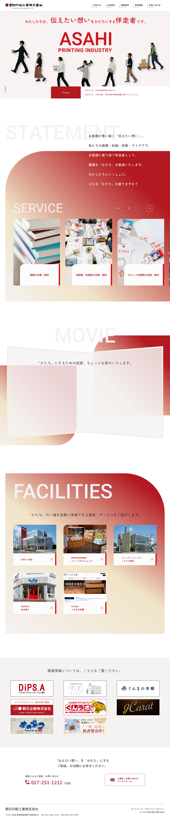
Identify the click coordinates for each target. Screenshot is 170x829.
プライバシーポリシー (155, 809)
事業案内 (125, 6)
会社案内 (111, 6)
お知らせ (97, 6)
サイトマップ (137, 809)
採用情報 (139, 6)
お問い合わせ (155, 6)
